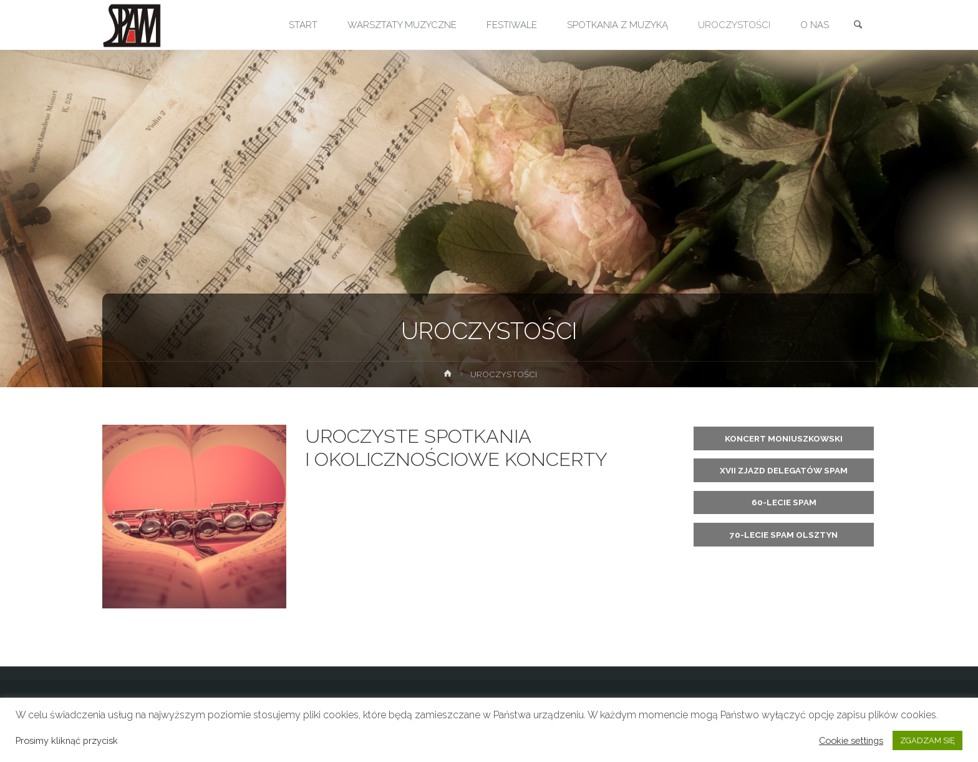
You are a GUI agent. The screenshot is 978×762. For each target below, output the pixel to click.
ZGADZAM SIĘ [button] (927, 740)
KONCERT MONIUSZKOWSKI (784, 438)
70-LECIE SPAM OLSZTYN (784, 535)
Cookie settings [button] (851, 740)
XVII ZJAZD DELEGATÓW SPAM (784, 470)
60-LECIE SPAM (784, 502)
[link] (858, 25)
